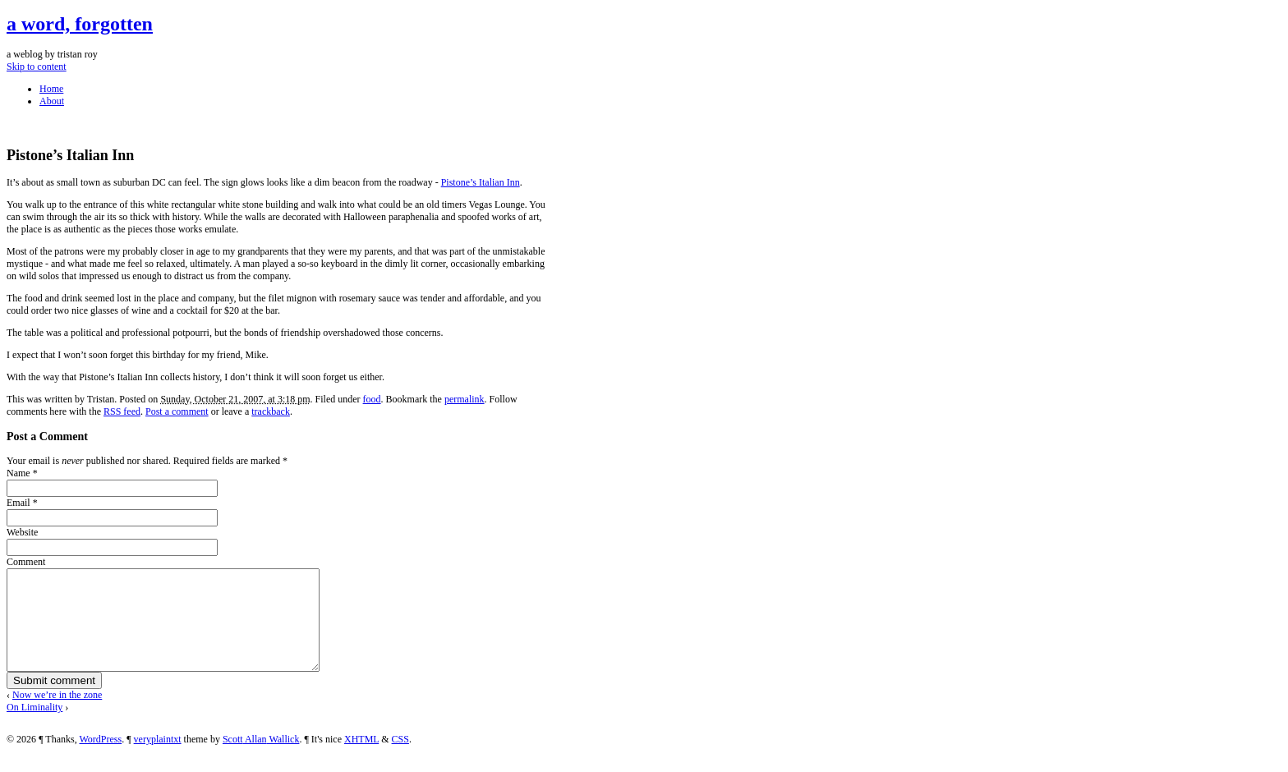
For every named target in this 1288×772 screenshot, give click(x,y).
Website (22, 532)
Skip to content (37, 66)
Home (51, 88)
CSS (400, 759)
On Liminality (34, 727)
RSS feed (122, 411)
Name (18, 473)
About (51, 101)
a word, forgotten (80, 23)
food (372, 399)
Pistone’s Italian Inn (480, 182)
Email (18, 502)
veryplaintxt (158, 759)
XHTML (361, 759)
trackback (270, 411)
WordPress (100, 759)
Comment (26, 562)
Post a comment (177, 411)
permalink (464, 399)
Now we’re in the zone (57, 714)
